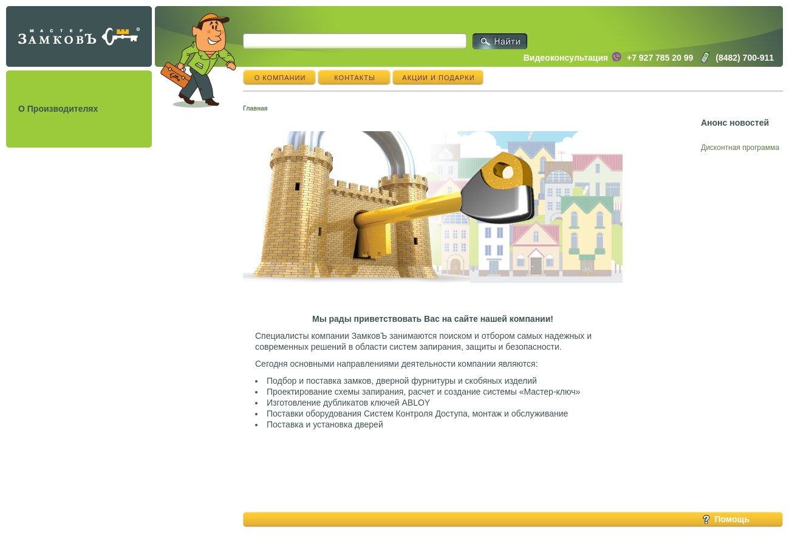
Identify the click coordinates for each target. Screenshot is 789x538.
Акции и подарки (438, 77)
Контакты (354, 77)
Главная (255, 108)
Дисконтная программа (740, 147)
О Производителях (58, 109)
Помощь (732, 519)
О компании (280, 77)
